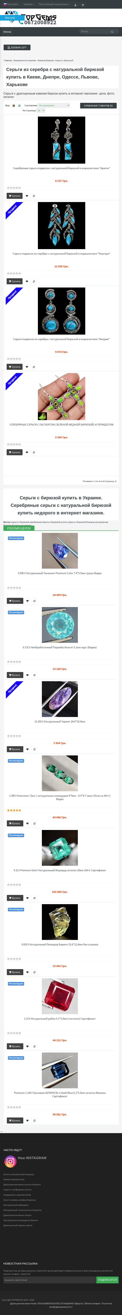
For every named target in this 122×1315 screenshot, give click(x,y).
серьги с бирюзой (20, 522)
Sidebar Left (17, 47)
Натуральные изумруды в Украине (20, 1220)
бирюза (90, 522)
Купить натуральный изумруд (18, 1174)
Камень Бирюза (45, 60)
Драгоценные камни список (17, 1215)
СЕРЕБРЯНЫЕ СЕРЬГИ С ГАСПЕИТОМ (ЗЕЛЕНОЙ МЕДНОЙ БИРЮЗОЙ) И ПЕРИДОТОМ (61, 424)
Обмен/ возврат (92, 1303)
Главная (8, 60)
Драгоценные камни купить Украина (22, 1184)
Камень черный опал (13, 1179)
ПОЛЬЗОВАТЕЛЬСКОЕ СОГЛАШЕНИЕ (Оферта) (60, 1303)
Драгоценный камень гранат (18, 1225)
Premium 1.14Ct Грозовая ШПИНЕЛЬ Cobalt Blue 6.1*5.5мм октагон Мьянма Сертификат (60, 1094)
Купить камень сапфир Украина (19, 1199)
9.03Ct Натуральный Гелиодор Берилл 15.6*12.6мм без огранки (59, 944)
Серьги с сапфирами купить (17, 1189)
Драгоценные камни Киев (23, 1303)
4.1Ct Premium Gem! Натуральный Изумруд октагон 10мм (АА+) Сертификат (60, 870)
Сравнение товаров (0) (98, 105)
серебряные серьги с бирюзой (45, 522)
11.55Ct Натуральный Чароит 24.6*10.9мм (59, 721)
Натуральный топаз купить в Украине (22, 1210)
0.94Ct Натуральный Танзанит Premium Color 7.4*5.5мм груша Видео (60, 573)
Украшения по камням (24, 60)
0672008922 (40, 22)
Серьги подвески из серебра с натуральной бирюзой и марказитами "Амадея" (61, 339)
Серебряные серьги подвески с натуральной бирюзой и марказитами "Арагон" (61, 168)
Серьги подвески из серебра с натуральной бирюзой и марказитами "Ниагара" (61, 253)
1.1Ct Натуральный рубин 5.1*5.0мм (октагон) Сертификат (60, 1018)
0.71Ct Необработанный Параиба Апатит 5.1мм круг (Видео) (60, 647)
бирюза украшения (21, 525)
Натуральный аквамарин (16, 1205)
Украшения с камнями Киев (17, 1194)
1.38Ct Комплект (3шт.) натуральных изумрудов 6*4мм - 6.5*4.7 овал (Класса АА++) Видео (59, 797)
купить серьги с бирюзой (73, 522)
